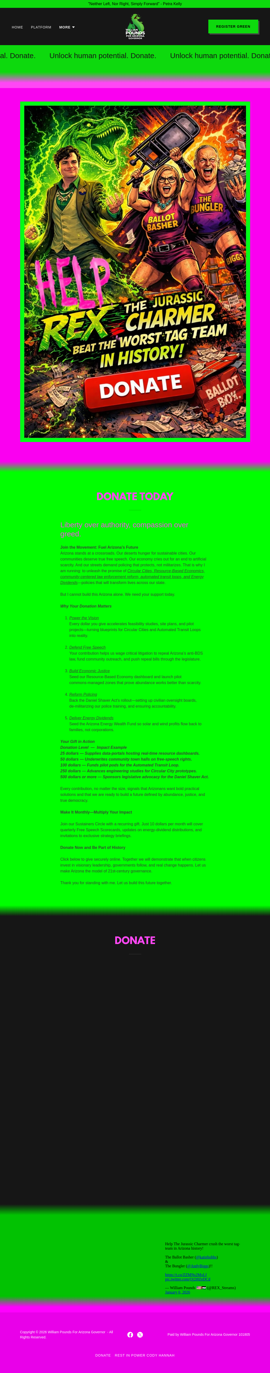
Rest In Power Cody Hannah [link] (145, 1355)
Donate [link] (103, 1355)
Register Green (233, 26)
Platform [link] (41, 27)
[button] (67, 27)
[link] (135, 26)
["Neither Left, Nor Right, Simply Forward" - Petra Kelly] (135, 4)
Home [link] (17, 27)
